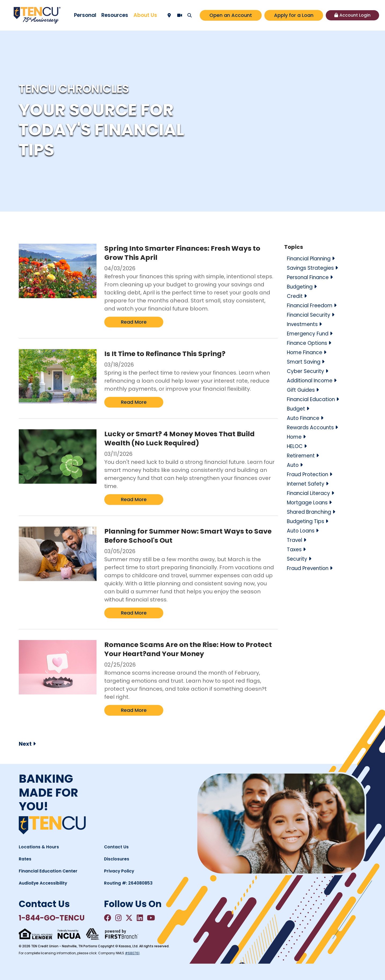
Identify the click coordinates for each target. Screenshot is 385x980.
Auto (293, 465)
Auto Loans (302, 530)
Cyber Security (306, 371)
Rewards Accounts (312, 427)
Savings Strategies (312, 268)
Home (295, 437)
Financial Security (310, 315)
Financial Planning (311, 258)
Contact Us (117, 847)
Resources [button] (114, 15)
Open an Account (230, 15)
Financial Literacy (310, 493)
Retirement (302, 455)
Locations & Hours (40, 847)
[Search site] (189, 15)
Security (297, 559)
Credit (295, 296)
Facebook (108, 918)
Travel (295, 540)
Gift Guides (301, 390)
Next (25, 744)
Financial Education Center (50, 871)
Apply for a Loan (293, 15)
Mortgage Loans (309, 502)
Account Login (355, 15)
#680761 (132, 954)
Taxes (295, 549)
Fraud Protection (309, 474)
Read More (134, 322)
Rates (26, 859)
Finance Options (309, 343)
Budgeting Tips (307, 521)
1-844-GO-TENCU (58, 919)
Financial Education (313, 399)
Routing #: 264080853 (130, 883)
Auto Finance (304, 418)
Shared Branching (311, 512)
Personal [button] (85, 15)
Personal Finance (310, 277)
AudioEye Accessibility (45, 883)
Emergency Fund (310, 333)
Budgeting (301, 286)
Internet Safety (307, 483)
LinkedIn (144, 918)
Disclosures (117, 859)
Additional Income (311, 380)
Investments (304, 324)
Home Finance (306, 352)
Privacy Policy (120, 871)
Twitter (132, 918)
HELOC (296, 446)
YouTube (157, 918)
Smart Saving (305, 361)
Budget (297, 408)
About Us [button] (145, 15)
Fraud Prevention (310, 568)
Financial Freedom (312, 305)
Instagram (120, 918)
